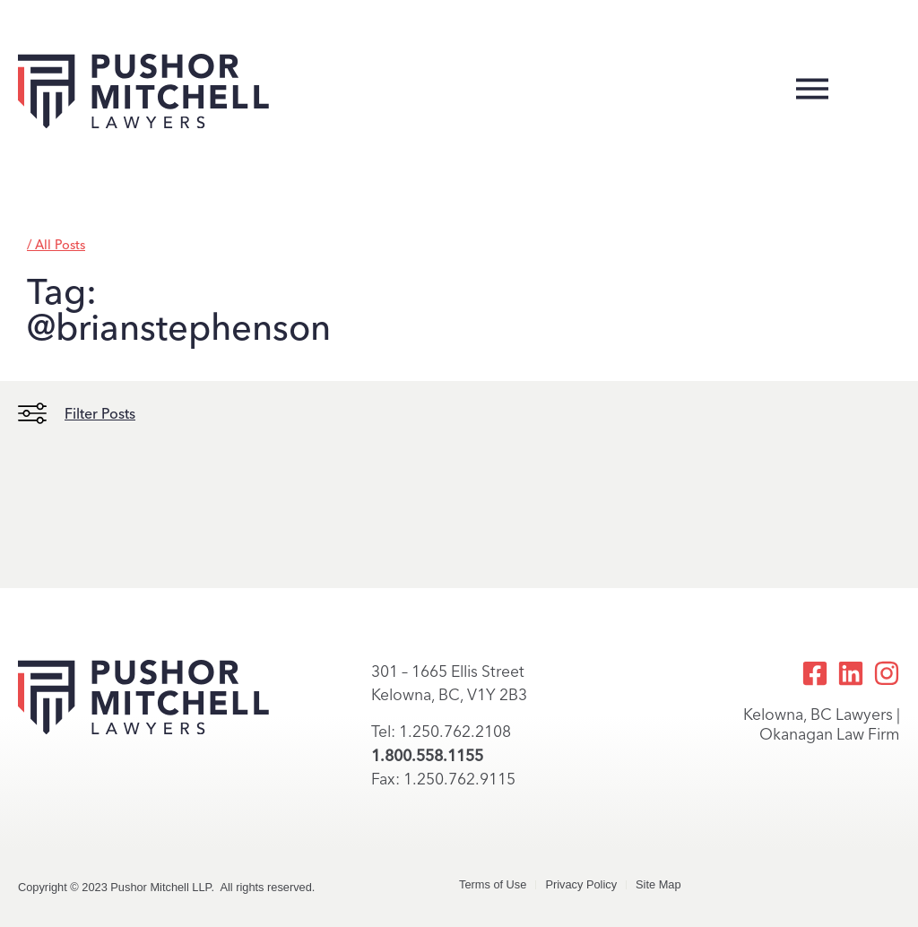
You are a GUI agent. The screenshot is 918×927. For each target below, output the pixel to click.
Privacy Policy (581, 884)
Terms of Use (492, 884)
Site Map (658, 884)
